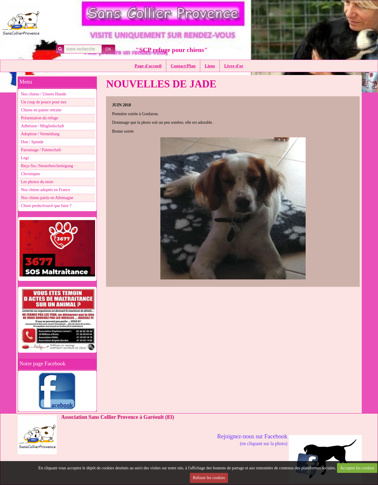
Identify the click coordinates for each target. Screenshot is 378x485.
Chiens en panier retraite (41, 110)
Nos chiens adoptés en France (45, 190)
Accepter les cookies (357, 468)
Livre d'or (233, 66)
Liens (210, 66)
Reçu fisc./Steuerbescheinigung (47, 166)
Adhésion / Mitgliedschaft (42, 126)
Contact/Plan (183, 66)
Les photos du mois (37, 182)
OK (108, 49)
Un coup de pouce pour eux (43, 102)
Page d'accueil (148, 66)
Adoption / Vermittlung (40, 134)
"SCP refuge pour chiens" (172, 49)
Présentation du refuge (39, 118)
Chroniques (30, 174)
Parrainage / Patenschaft (41, 150)
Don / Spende (32, 142)
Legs (25, 158)
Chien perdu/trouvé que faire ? (46, 206)
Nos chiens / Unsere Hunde (43, 94)
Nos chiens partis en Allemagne (47, 198)
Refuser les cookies (209, 478)
